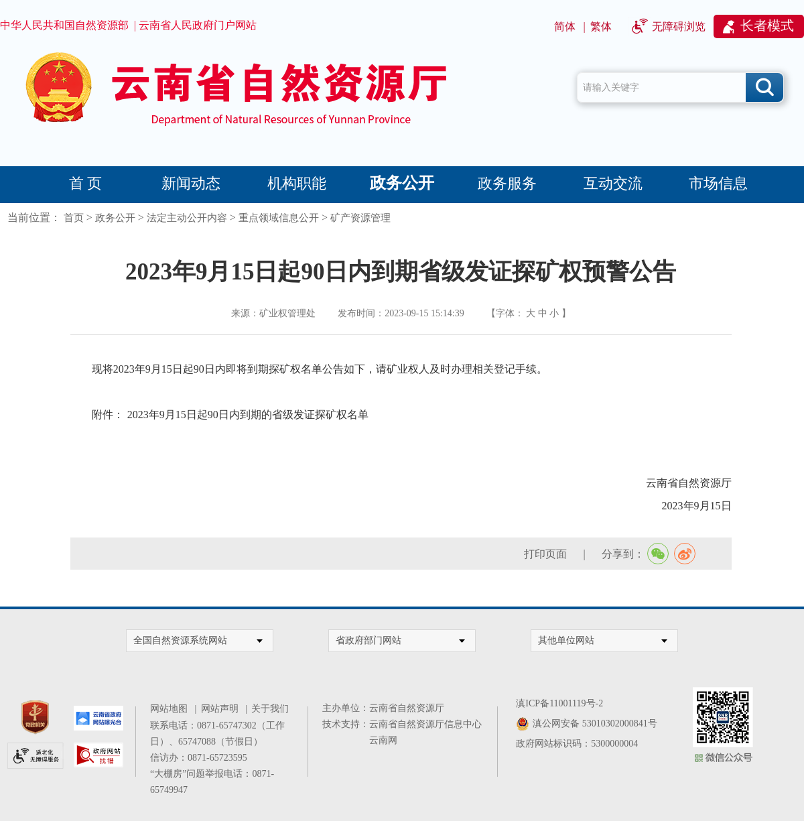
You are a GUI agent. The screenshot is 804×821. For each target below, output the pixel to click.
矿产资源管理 (360, 217)
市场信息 (718, 183)
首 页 (86, 183)
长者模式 (767, 25)
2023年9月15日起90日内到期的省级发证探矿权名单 (247, 414)
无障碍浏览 (679, 26)
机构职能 (296, 183)
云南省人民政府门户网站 (198, 25)
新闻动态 (190, 183)
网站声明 (222, 709)
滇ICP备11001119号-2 (559, 703)
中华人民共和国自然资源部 (64, 25)
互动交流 (613, 183)
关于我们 (270, 709)
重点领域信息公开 (279, 217)
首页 (74, 217)
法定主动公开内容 (187, 217)
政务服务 (507, 183)
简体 (565, 26)
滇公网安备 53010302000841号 (595, 723)
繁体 (601, 26)
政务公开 (402, 183)
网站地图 (171, 709)
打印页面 (545, 554)
